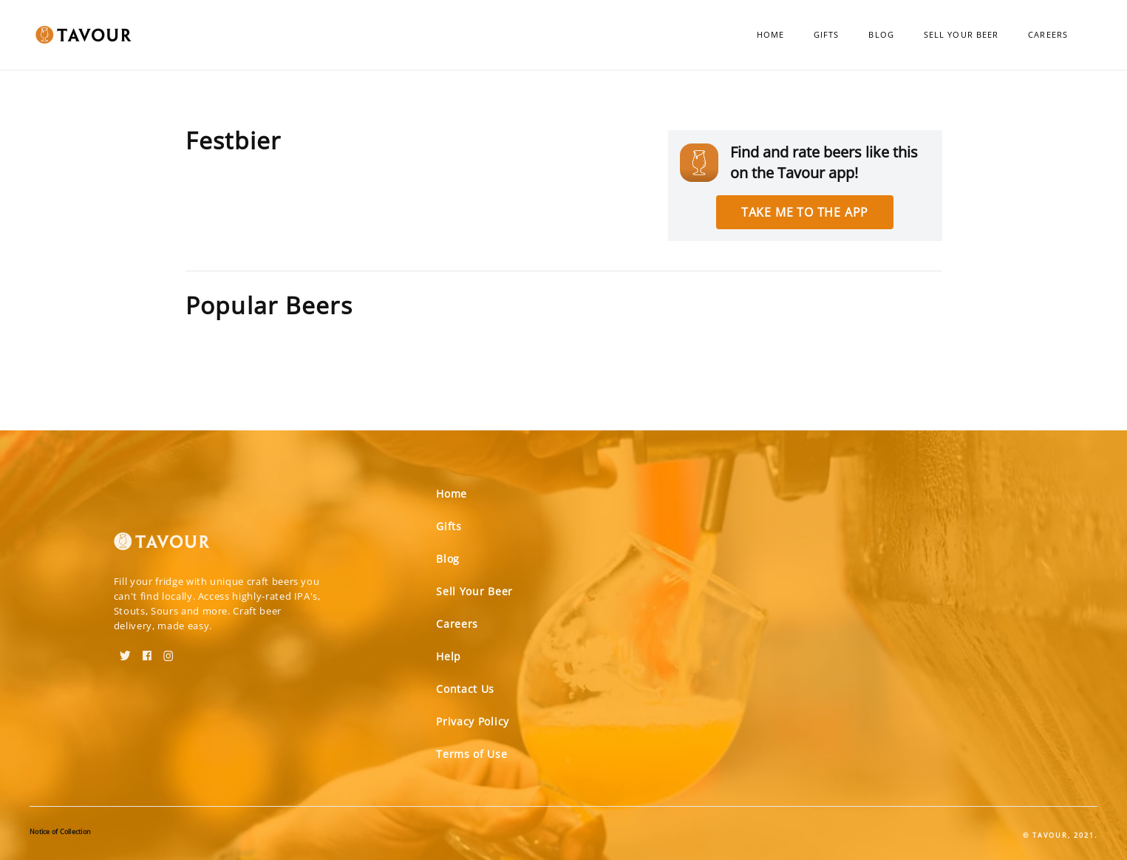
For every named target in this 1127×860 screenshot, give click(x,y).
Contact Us (465, 689)
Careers (1048, 34)
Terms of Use (471, 754)
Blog (880, 34)
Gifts (827, 34)
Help (448, 656)
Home (770, 34)
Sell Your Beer (961, 34)
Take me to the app (804, 212)
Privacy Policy (472, 721)
